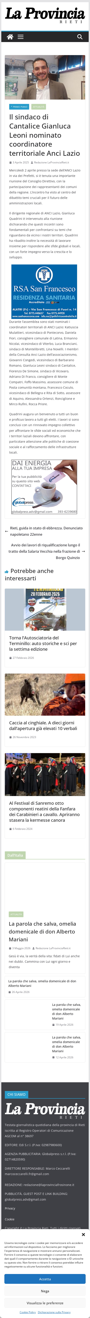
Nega (45, 1291)
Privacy (10, 1208)
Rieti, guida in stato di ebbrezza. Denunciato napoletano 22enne (44, 531)
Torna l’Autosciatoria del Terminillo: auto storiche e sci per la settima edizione (43, 643)
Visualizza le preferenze (45, 1303)
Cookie (9, 1219)
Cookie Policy (28, 1312)
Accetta (45, 1279)
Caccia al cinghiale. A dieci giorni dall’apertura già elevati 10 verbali (43, 725)
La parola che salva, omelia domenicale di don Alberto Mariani (42, 931)
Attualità (38, 106)
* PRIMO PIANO (19, 106)
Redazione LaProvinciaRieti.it (51, 162)
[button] (83, 1234)
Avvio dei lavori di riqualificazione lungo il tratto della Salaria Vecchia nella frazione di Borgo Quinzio (47, 551)
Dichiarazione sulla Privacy (54, 1312)
